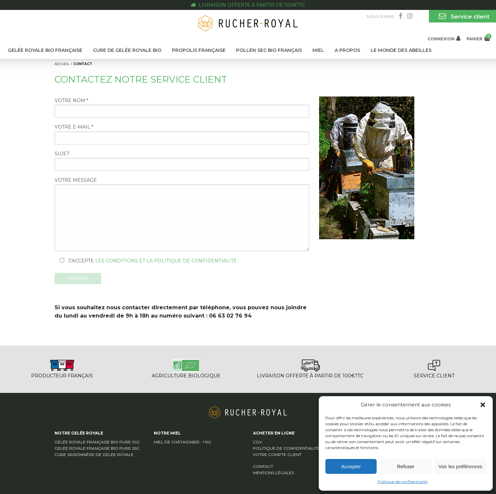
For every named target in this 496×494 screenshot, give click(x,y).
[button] (482, 404)
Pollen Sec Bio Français (269, 50)
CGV (257, 441)
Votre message (182, 214)
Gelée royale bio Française (248, 14)
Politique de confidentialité (403, 481)
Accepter (351, 466)
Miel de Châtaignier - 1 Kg (182, 441)
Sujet (182, 161)
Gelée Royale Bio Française (45, 50)
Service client (462, 16)
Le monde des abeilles (401, 50)
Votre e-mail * (182, 134)
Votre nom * (182, 107)
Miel (318, 50)
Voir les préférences (460, 466)
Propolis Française (199, 50)
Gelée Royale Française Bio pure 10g (97, 441)
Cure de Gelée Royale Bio (127, 50)
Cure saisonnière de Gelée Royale (94, 454)
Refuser (406, 466)
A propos (347, 50)
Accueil (62, 64)
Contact (263, 466)
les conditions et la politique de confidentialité (166, 261)
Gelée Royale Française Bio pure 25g (97, 448)
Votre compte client (277, 454)
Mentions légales (273, 472)
